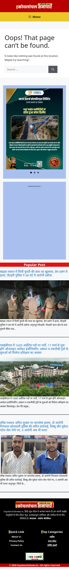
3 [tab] (38, 172)
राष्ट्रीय (52, 536)
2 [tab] (34, 172)
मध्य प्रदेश (52, 541)
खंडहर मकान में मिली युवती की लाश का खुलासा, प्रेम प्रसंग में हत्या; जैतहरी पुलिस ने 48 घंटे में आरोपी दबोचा (33, 273)
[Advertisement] (34, 221)
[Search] (52, 69)
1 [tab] (31, 172)
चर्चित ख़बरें (52, 545)
